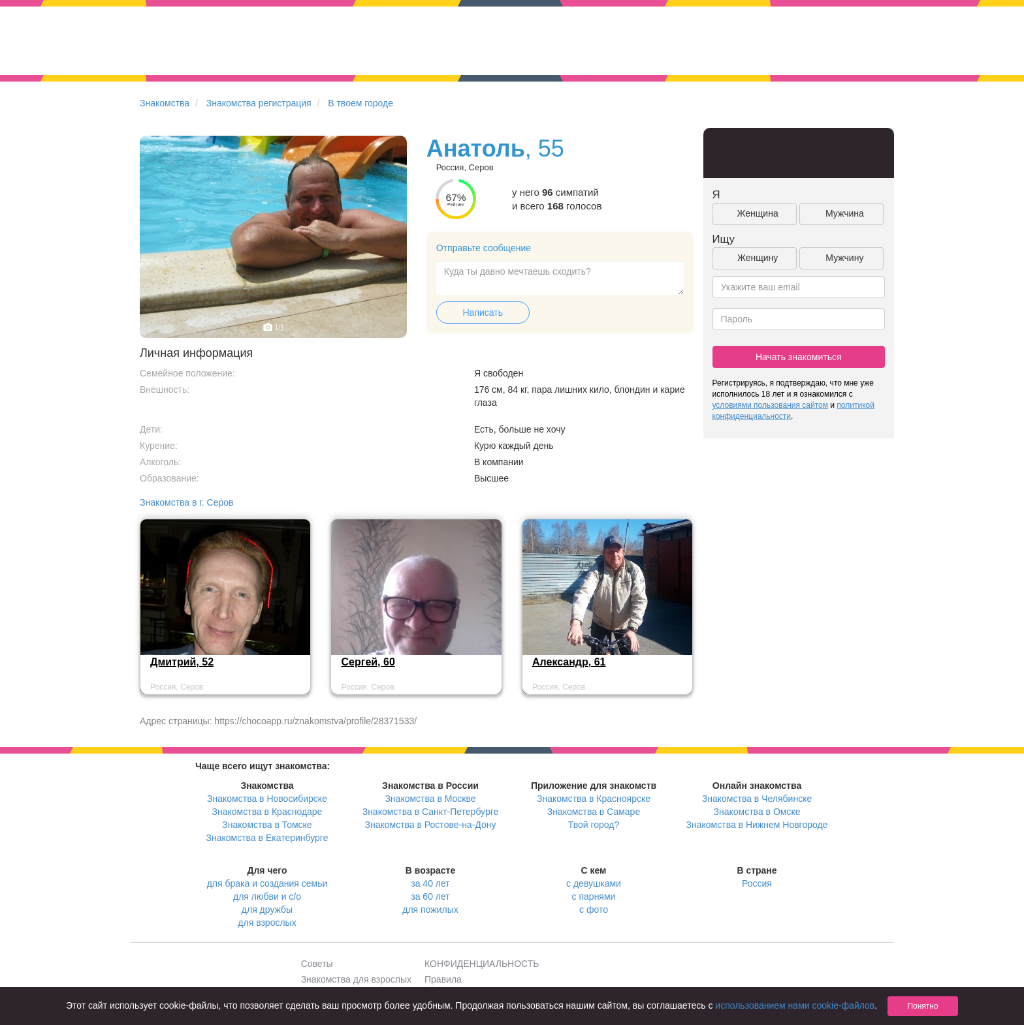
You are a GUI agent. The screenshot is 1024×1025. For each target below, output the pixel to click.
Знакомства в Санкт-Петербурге (430, 811)
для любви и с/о (267, 896)
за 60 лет (430, 896)
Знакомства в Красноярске (593, 798)
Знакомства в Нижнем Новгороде (757, 824)
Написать (483, 312)
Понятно (922, 1006)
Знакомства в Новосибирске (267, 798)
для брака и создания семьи (267, 883)
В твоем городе (360, 103)
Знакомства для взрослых (356, 979)
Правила (443, 979)
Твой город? (594, 824)
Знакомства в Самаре (593, 811)
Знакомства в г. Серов (186, 502)
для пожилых (430, 909)
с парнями (594, 896)
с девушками (593, 883)
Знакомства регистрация (259, 103)
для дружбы (267, 909)
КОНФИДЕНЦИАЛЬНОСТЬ (481, 963)
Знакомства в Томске (267, 824)
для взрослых (267, 922)
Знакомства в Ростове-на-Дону (430, 824)
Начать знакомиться (799, 357)
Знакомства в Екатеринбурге (267, 838)
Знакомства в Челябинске (757, 798)
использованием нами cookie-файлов (794, 1005)
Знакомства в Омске (757, 811)
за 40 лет (430, 883)
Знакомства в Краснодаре (267, 811)
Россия (757, 883)
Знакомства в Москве (430, 798)
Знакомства (164, 103)
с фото (593, 909)
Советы (317, 963)
